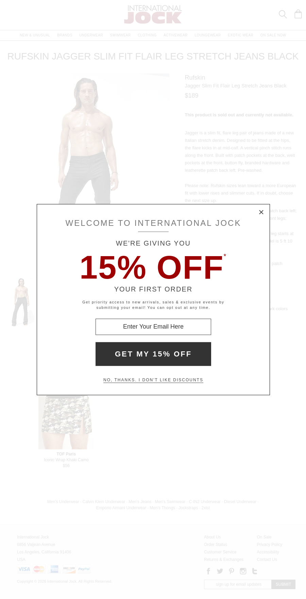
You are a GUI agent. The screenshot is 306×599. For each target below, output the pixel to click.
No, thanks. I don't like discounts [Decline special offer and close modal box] (153, 380)
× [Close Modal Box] (261, 212)
